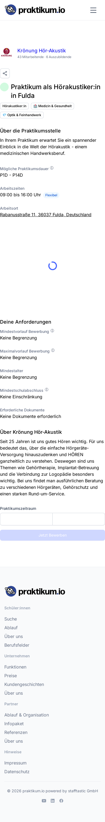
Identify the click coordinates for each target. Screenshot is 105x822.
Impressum (15, 763)
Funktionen (15, 667)
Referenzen (15, 732)
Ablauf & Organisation (26, 715)
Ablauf (11, 627)
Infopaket (14, 723)
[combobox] (52, 519)
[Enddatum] (79, 519)
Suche (10, 619)
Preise (10, 675)
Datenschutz (17, 771)
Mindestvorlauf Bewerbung (27, 331)
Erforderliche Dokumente (22, 410)
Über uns (13, 636)
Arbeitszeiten (12, 188)
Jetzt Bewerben (53, 535)
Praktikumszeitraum (18, 508)
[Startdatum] (26, 519)
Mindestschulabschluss (24, 390)
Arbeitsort (9, 208)
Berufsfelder (16, 645)
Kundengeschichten (24, 684)
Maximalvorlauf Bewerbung (27, 351)
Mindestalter (11, 370)
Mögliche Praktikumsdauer (27, 168)
